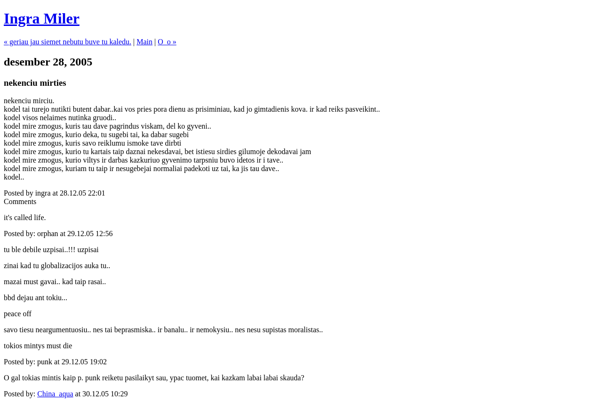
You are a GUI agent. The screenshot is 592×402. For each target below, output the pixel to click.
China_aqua (55, 394)
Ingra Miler (42, 18)
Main (144, 42)
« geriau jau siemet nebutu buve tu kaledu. (67, 42)
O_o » (167, 42)
